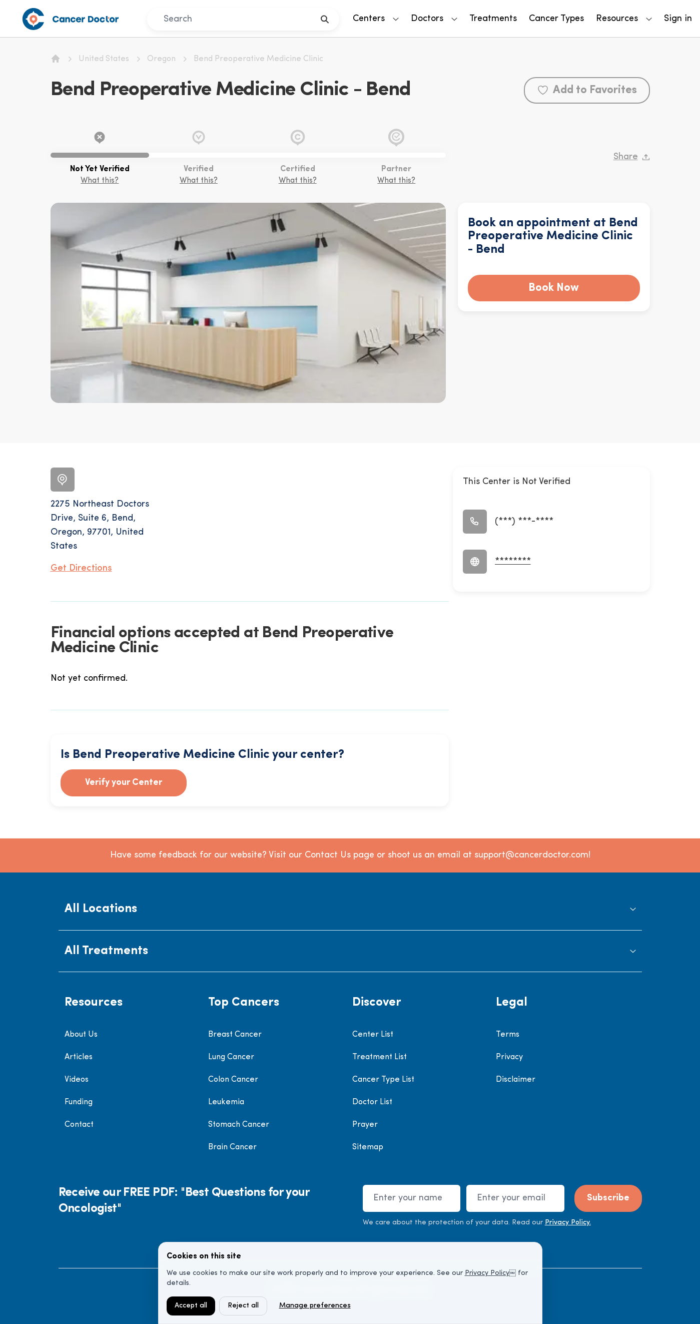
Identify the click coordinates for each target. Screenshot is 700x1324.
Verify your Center (123, 782)
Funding (79, 1102)
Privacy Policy (487, 1273)
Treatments (493, 19)
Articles (79, 1057)
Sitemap (367, 1147)
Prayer (365, 1125)
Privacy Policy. (568, 1222)
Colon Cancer (233, 1080)
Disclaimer (515, 1080)
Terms (507, 1035)
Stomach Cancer (238, 1125)
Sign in (678, 19)
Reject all (243, 1305)
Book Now (553, 288)
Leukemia (226, 1102)
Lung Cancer (231, 1057)
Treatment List (379, 1057)
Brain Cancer (232, 1147)
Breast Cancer (235, 1035)
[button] (350, 909)
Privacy (509, 1057)
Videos (77, 1080)
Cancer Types (556, 19)
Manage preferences (315, 1305)
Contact (79, 1125)
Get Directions (81, 568)
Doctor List (372, 1102)
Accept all (191, 1305)
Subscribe (608, 1198)
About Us (81, 1035)
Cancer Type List (383, 1080)
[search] (325, 19)
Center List (372, 1035)
